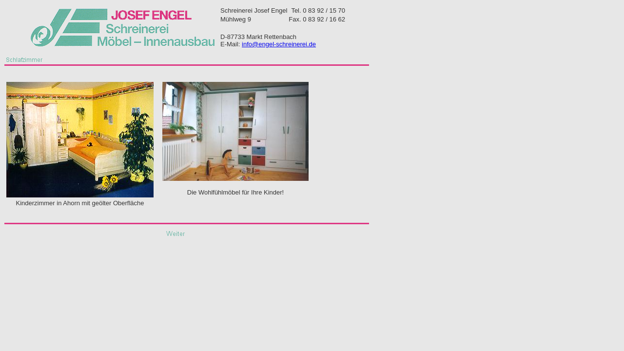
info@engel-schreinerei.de (279, 44)
